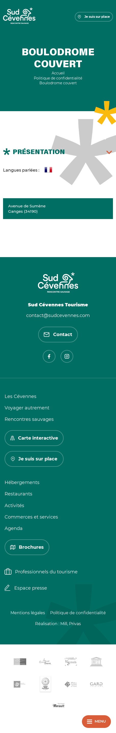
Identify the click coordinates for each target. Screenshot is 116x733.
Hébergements (22, 482)
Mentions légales (27, 612)
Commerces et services (31, 517)
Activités (14, 505)
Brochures (27, 547)
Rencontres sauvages (29, 419)
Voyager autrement (27, 408)
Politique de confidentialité (78, 612)
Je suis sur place (94, 17)
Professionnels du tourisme (41, 572)
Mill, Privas (70, 623)
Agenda (14, 528)
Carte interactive (34, 438)
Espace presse (26, 588)
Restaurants (18, 494)
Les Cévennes (20, 396)
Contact (58, 334)
